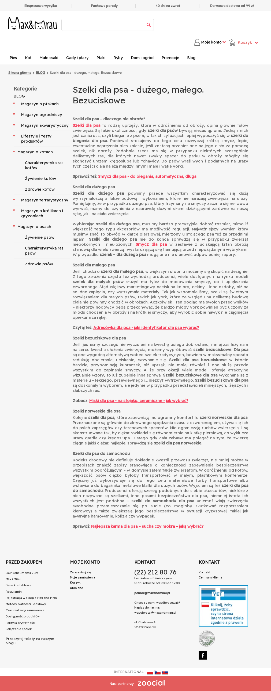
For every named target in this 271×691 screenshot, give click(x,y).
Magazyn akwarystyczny (45, 125)
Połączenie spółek (19, 629)
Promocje (170, 57)
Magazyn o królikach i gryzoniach (42, 213)
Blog (191, 57)
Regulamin (14, 592)
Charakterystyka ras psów (44, 250)
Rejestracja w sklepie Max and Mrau (31, 598)
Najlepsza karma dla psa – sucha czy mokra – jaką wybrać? (147, 526)
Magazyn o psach (34, 226)
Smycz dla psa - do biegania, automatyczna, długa (147, 176)
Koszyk (75, 582)
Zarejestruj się (80, 572)
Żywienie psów (39, 237)
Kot (28, 57)
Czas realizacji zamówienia (25, 610)
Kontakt (204, 572)
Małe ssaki (48, 57)
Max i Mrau (13, 579)
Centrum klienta (210, 577)
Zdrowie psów (39, 263)
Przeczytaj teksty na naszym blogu (30, 640)
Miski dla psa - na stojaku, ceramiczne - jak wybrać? (138, 400)
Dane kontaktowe (18, 585)
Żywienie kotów (40, 178)
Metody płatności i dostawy (26, 604)
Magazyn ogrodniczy (41, 114)
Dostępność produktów (23, 616)
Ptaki (100, 57)
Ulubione (76, 588)
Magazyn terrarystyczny (44, 199)
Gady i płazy (77, 57)
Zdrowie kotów (40, 189)
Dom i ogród (142, 57)
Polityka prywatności (20, 623)
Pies (13, 57)
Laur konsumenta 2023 (22, 573)
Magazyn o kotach (35, 151)
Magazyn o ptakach (40, 103)
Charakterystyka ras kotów (44, 165)
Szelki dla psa (87, 125)
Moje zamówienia (82, 577)
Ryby (118, 57)
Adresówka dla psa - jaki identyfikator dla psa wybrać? (146, 327)
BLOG (19, 96)
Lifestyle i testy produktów (36, 138)
